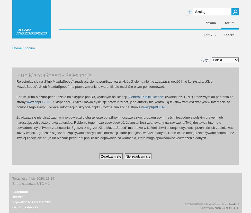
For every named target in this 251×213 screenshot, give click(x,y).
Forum (29, 48)
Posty (208, 34)
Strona (211, 23)
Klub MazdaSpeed (31, 19)
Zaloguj (229, 34)
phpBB (218, 208)
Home (17, 48)
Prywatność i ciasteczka (31, 202)
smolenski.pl (232, 204)
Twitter (17, 197)
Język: (205, 60)
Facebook (20, 192)
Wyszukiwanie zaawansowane (189, 12)
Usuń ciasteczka (25, 207)
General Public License (146, 97)
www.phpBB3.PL (38, 102)
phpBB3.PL (232, 208)
